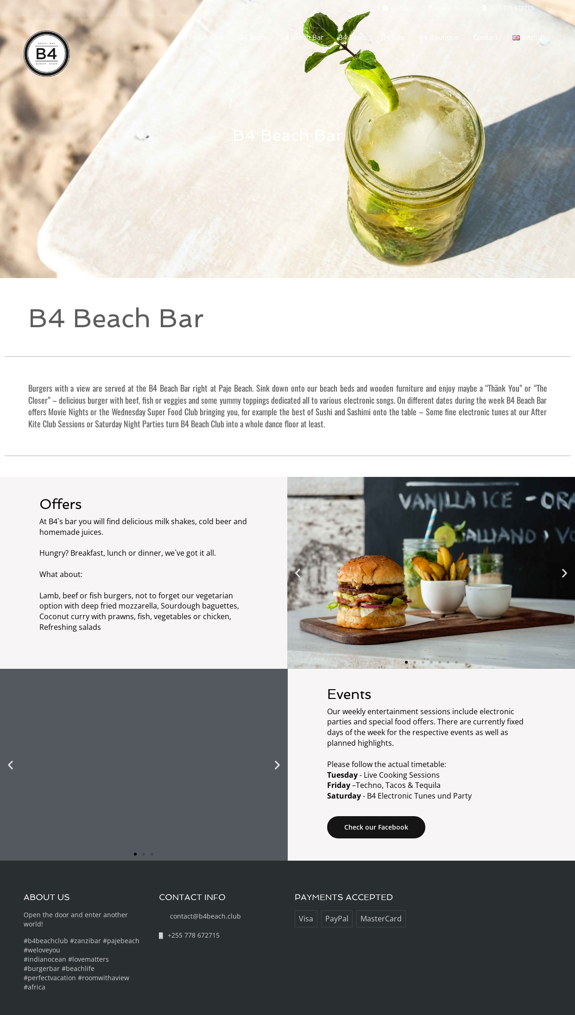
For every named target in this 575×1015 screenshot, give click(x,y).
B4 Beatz (352, 37)
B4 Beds (252, 37)
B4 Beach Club (201, 37)
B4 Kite (392, 37)
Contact (486, 37)
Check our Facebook (376, 827)
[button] (297, 572)
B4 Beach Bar (301, 37)
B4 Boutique (439, 37)
